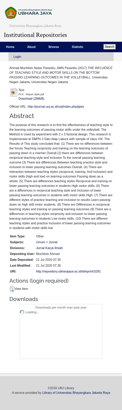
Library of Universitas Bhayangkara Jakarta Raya (76, 392)
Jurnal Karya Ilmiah (49, 248)
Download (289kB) (31, 98)
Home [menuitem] (10, 47)
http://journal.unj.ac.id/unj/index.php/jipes (56, 106)
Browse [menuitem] (54, 47)
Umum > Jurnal (46, 242)
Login (17, 57)
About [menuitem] (31, 47)
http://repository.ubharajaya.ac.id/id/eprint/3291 (68, 271)
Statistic (77, 47)
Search (109, 47)
